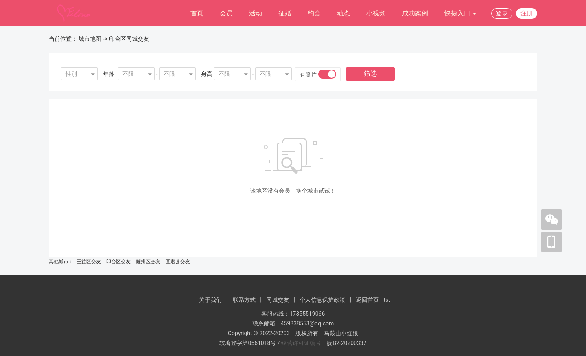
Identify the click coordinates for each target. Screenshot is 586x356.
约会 (314, 13)
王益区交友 (89, 261)
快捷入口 (460, 13)
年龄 (108, 73)
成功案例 (415, 13)
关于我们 (210, 300)
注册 (526, 13)
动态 (343, 13)
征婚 (284, 13)
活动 (255, 13)
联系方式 (244, 300)
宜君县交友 (178, 261)
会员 (226, 13)
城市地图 (90, 38)
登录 (502, 13)
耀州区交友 (148, 261)
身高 (206, 73)
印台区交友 (118, 261)
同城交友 (277, 300)
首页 (196, 13)
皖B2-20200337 (346, 343)
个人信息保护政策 (322, 300)
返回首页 (367, 300)
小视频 (376, 13)
